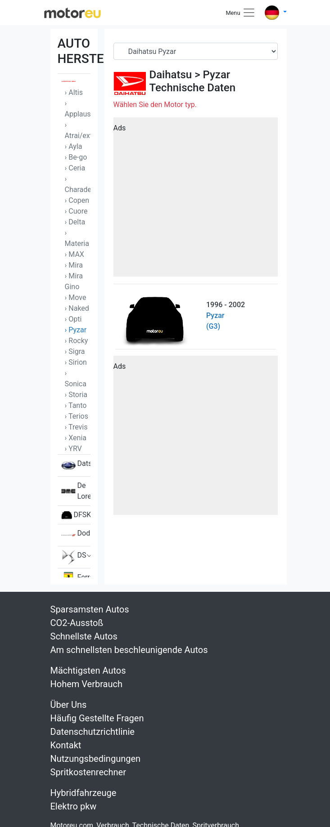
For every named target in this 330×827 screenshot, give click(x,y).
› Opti (73, 319)
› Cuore (76, 211)
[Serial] (195, 51)
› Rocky (76, 340)
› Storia (76, 394)
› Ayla (73, 146)
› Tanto (76, 405)
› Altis (74, 92)
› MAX (74, 254)
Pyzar (217, 74)
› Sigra (75, 351)
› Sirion (76, 362)
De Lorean (75, 491)
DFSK (75, 515)
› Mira (74, 265)
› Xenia (76, 438)
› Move (75, 297)
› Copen (77, 200)
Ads (119, 128)
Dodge (75, 535)
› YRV (73, 448)
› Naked (77, 308)
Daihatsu (170, 74)
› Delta (75, 222)
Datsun (75, 465)
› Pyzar (76, 330)
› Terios (76, 416)
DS (73, 557)
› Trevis (76, 427)
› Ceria (75, 168)
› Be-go (76, 157)
